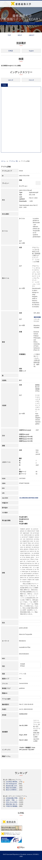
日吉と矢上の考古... (12, 802)
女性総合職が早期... (12, 798)
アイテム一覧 (13, 161)
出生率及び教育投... (12, 781)
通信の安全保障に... (12, 788)
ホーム (3, 161)
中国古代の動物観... (12, 806)
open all (10, 80)
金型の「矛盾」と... (12, 800)
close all (31, 80)
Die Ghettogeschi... (12, 784)
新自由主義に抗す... (12, 786)
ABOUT (31, 35)
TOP (9, 35)
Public (4, 85)
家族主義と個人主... (12, 804)
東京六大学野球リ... (12, 790)
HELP (20, 35)
